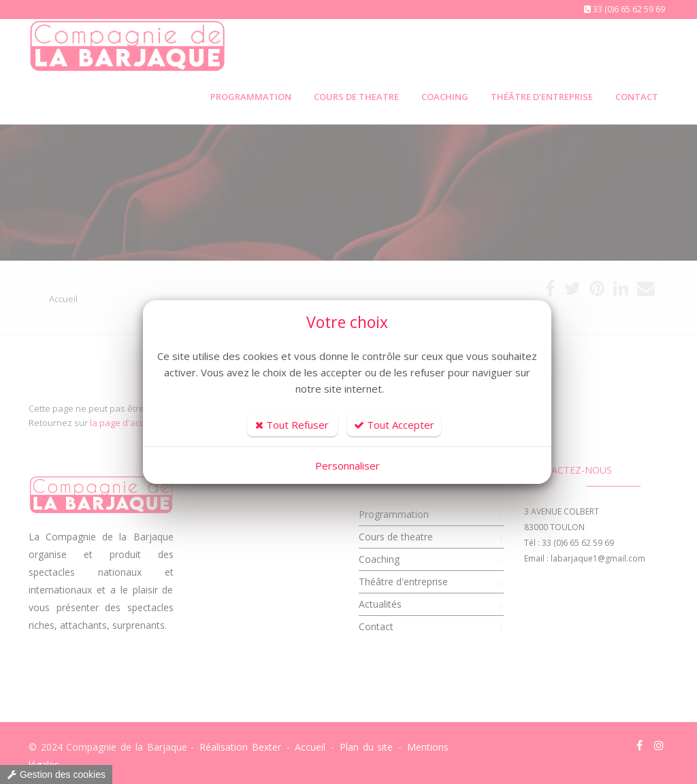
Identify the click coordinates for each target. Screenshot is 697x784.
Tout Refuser (292, 424)
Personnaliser (347, 465)
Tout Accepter (394, 424)
